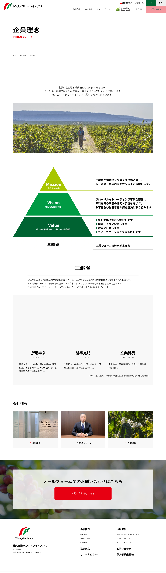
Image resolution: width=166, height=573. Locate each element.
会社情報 (88, 9)
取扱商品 (76, 9)
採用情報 (139, 9)
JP (151, 2)
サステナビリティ (104, 9)
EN (161, 2)
